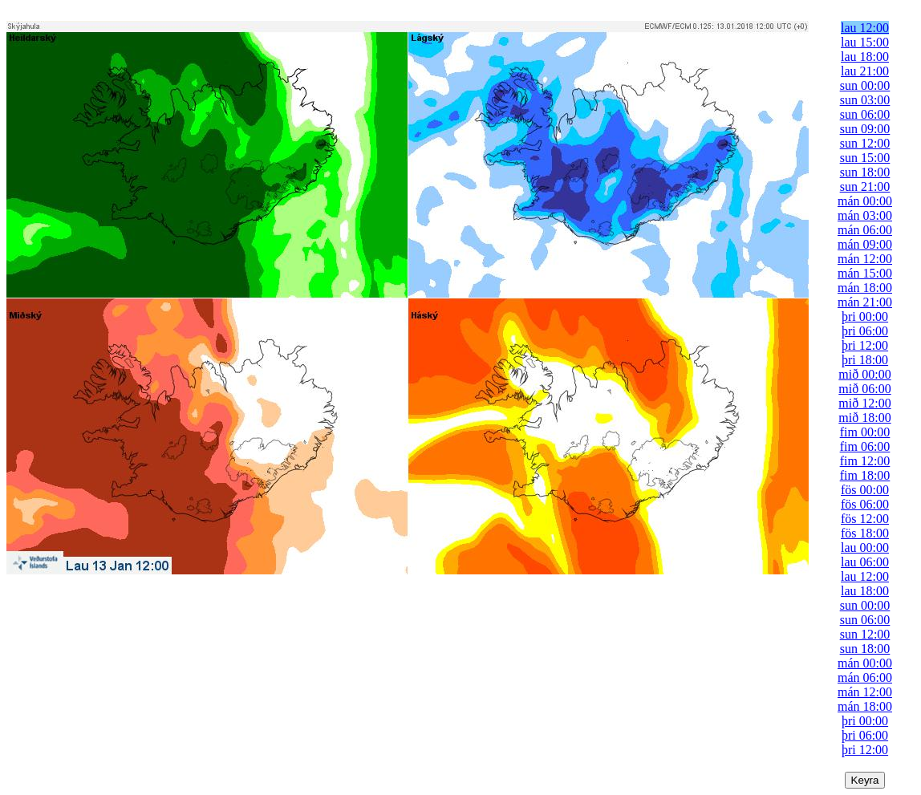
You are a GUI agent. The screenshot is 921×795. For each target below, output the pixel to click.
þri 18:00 (865, 360)
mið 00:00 (864, 374)
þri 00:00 (865, 316)
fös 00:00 (865, 490)
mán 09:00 (865, 244)
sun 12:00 (865, 143)
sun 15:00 (865, 157)
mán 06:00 (865, 230)
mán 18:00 (865, 287)
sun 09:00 (865, 129)
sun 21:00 (865, 186)
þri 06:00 (865, 331)
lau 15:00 (865, 42)
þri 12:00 (865, 345)
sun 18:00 (865, 172)
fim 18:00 (865, 475)
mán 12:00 (865, 259)
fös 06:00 (865, 504)
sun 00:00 (865, 85)
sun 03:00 (865, 100)
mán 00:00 (865, 201)
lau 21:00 (865, 71)
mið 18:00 (864, 417)
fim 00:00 (865, 432)
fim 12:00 (865, 461)
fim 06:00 (865, 446)
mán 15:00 (865, 273)
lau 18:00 (865, 56)
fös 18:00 (865, 533)
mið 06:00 (864, 388)
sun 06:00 (865, 114)
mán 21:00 (865, 302)
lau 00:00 (865, 547)
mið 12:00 (864, 403)
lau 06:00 (865, 562)
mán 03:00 (865, 215)
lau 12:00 (865, 27)
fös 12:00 (865, 518)
